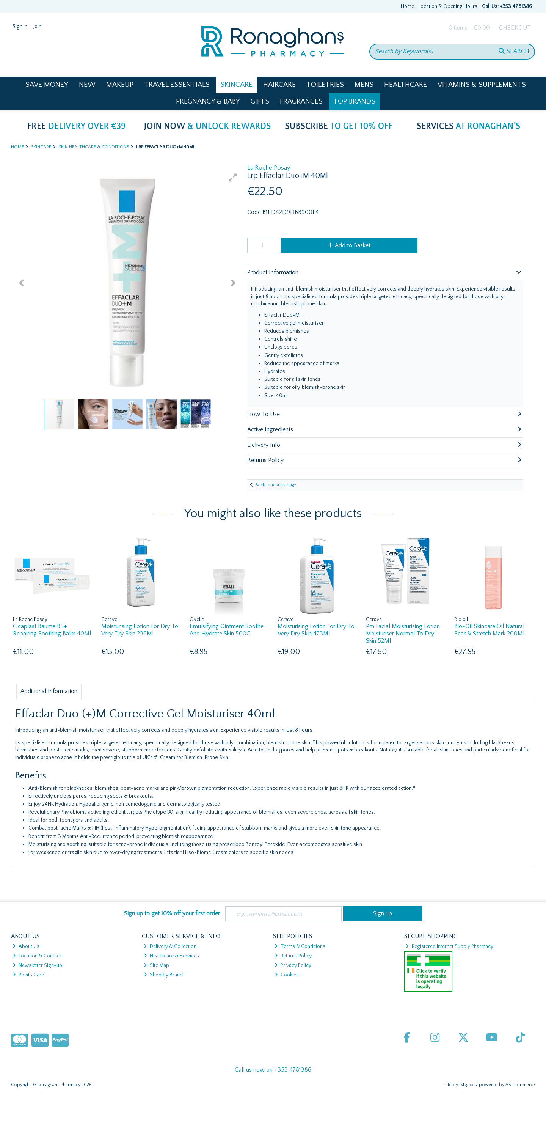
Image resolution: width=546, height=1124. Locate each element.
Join (37, 27)
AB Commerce (520, 1084)
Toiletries (325, 85)
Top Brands (354, 101)
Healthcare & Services (171, 956)
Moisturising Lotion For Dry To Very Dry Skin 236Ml (139, 630)
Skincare (236, 85)
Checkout (515, 27)
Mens (364, 85)
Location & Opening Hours (447, 6)
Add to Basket (349, 245)
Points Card (28, 975)
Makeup (119, 85)
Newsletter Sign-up (37, 965)
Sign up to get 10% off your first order (172, 913)
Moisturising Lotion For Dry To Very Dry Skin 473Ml (316, 630)
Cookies (287, 975)
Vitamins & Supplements (482, 85)
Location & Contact (37, 956)
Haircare (279, 85)
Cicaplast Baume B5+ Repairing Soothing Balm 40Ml (52, 630)
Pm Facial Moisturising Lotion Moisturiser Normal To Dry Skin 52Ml (403, 633)
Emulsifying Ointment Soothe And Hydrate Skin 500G (227, 630)
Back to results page (276, 485)
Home (407, 6)
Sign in (20, 27)
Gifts (260, 101)
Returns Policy (293, 956)
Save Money (46, 85)
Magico (467, 1084)
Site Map (156, 965)
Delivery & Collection (170, 946)
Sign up (382, 913)
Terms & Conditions (300, 946)
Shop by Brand (163, 975)
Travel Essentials (177, 85)
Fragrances (301, 101)
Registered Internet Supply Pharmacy (449, 946)
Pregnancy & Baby (208, 101)
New (87, 85)
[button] (233, 177)
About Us (26, 946)
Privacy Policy (293, 965)
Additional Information (48, 691)
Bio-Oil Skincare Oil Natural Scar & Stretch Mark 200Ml (489, 630)
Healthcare (405, 85)
